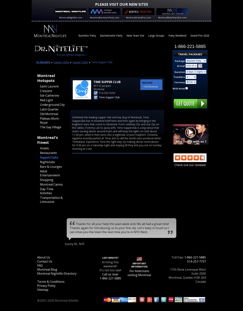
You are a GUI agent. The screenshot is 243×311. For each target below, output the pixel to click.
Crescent (46, 91)
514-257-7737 (196, 261)
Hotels (44, 148)
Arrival (181, 66)
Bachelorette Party (111, 35)
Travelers (179, 77)
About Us (43, 257)
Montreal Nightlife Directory (56, 274)
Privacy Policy (46, 286)
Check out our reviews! (190, 163)
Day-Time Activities (46, 191)
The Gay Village (50, 127)
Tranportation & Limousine (51, 200)
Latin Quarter (49, 109)
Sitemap (42, 290)
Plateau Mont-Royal (50, 120)
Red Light (46, 100)
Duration (179, 72)
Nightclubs (47, 162)
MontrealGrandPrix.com (138, 17)
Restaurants (48, 153)
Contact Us (44, 261)
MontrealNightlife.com (70, 17)
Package (180, 61)
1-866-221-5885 (195, 257)
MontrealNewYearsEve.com (172, 17)
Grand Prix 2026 (199, 35)
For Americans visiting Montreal (139, 273)
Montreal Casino (51, 184)
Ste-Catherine (49, 96)
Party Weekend (177, 35)
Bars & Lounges (51, 167)
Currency (179, 82)
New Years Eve (135, 35)
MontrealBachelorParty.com (104, 17)
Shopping (46, 180)
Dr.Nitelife (43, 62)
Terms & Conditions (51, 282)
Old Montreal (49, 114)
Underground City (52, 105)
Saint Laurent (49, 86)
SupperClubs (49, 157)
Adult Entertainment (50, 173)
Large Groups (156, 35)
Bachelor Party (87, 35)
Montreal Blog (47, 269)
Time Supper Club (109, 97)
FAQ (40, 265)
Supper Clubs (62, 62)
